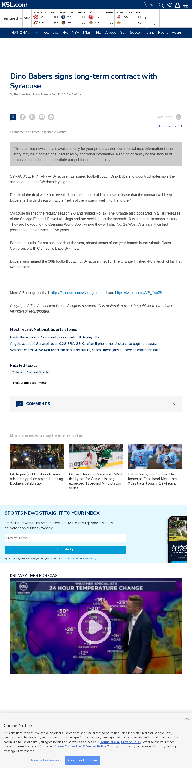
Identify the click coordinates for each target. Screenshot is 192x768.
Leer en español (170, 126)
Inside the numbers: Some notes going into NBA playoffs (54, 337)
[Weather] (149, 4)
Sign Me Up (65, 549)
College (110, 32)
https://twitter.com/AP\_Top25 (138, 293)
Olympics (51, 32)
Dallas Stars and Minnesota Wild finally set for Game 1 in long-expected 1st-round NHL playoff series (95, 481)
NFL (65, 32)
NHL (97, 32)
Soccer (135, 32)
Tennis (149, 32)
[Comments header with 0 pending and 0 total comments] (96, 404)
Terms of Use (70, 558)
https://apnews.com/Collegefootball (79, 293)
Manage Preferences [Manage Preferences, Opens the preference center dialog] (46, 760)
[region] (96, 740)
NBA (75, 32)
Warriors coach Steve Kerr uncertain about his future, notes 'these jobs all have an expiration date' (85, 349)
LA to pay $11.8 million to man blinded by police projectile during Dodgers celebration (36, 479)
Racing (163, 32)
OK (187, 719)
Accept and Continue (82, 760)
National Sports (37, 372)
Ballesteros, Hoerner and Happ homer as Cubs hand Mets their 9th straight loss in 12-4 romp (153, 479)
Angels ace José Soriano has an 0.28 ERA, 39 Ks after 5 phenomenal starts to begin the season (84, 343)
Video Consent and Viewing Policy (80, 746)
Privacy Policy (89, 558)
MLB (86, 32)
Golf (123, 32)
